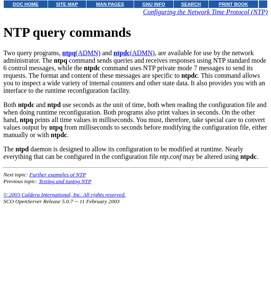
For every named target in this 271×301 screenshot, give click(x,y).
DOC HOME (26, 4)
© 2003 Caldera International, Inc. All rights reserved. (64, 194)
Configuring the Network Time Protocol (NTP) (205, 11)
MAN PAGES (110, 4)
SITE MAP (67, 4)
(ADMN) (81, 52)
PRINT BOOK (233, 4)
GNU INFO (153, 4)
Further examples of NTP (57, 174)
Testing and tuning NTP (65, 181)
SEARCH (191, 4)
